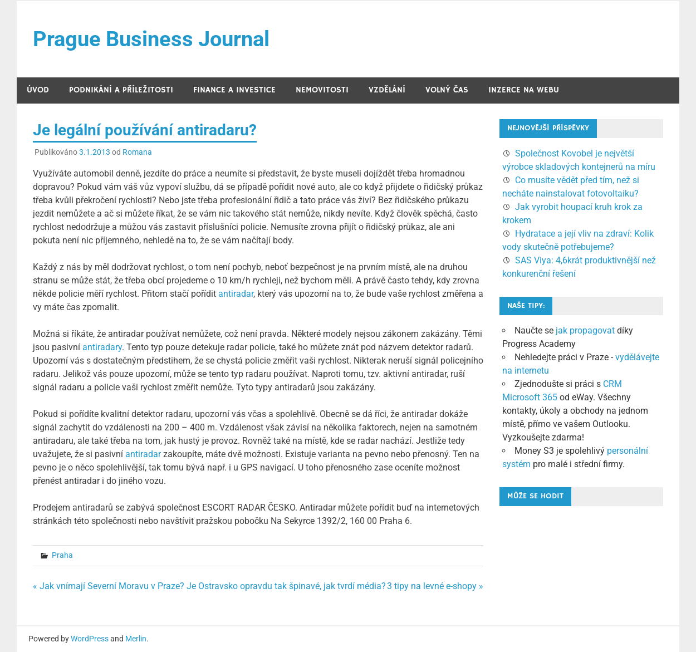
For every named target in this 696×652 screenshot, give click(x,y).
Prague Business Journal (151, 39)
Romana (137, 152)
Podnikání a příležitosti (121, 90)
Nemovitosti (322, 90)
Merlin (135, 638)
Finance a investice (234, 90)
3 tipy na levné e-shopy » (435, 586)
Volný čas (446, 90)
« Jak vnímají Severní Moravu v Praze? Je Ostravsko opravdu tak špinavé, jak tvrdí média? (209, 586)
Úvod (38, 90)
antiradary (102, 347)
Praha (62, 555)
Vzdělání (387, 90)
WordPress (90, 638)
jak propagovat (585, 330)
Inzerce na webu (523, 90)
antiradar (235, 293)
